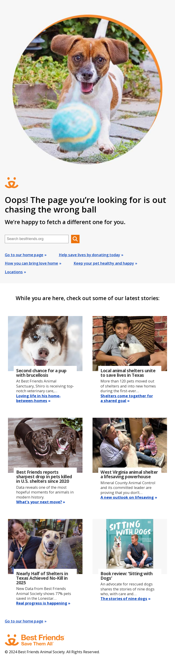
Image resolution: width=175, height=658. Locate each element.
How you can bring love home (31, 263)
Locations (14, 271)
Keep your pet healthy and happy (104, 263)
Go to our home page (24, 254)
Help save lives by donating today (89, 254)
